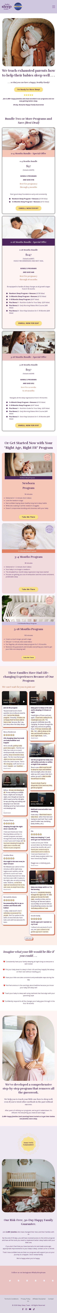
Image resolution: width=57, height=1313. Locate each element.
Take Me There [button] (28, 517)
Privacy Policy (25, 1299)
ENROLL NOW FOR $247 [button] (28, 323)
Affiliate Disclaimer (39, 1299)
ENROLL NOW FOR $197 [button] (28, 425)
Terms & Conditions (11, 1299)
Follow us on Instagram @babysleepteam (29, 1272)
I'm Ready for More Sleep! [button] (28, 89)
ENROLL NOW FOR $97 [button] (28, 208)
